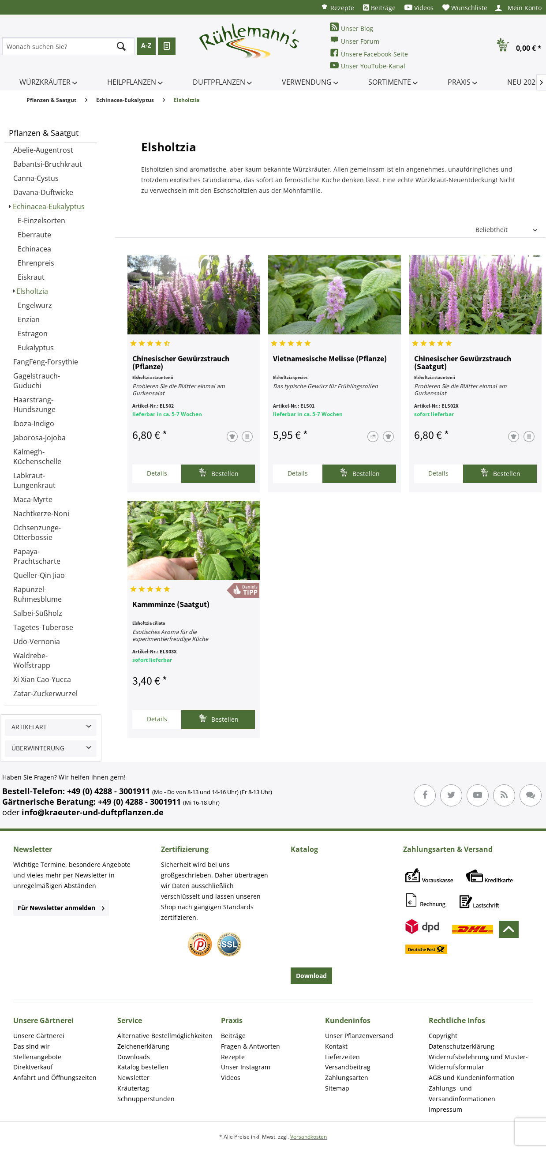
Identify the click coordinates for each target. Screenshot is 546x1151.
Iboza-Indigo (33, 423)
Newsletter (133, 1077)
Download (311, 975)
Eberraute (34, 235)
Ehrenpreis (36, 263)
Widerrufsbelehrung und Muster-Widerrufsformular (478, 1062)
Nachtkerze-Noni (41, 513)
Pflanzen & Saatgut (44, 132)
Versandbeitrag (347, 1067)
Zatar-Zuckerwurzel (45, 693)
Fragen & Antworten (250, 1046)
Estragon (33, 333)
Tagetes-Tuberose (43, 627)
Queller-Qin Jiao (39, 575)
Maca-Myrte (32, 499)
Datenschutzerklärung (461, 1046)
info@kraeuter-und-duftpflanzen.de (93, 812)
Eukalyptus (36, 347)
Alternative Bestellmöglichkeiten (165, 1035)
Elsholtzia (32, 291)
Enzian (29, 319)
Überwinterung (37, 748)
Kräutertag (133, 1088)
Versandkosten (308, 1136)
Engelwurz (35, 305)
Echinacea (34, 249)
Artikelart (29, 727)
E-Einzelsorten (41, 220)
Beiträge (379, 8)
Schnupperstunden (146, 1099)
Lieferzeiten (342, 1057)
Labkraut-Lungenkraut (34, 480)
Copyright (443, 1035)
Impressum (445, 1109)
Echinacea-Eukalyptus (49, 206)
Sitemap (337, 1088)
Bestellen (218, 473)
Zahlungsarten (346, 1077)
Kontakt (336, 1046)
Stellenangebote (37, 1057)
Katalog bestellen (142, 1067)
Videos (419, 8)
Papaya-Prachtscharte (36, 556)
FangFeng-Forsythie (45, 362)
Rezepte (337, 7)
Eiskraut (31, 277)
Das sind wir (31, 1046)
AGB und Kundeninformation (472, 1077)
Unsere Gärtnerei (38, 1035)
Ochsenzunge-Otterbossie (37, 532)
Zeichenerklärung (143, 1046)
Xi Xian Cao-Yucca (42, 679)
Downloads (133, 1057)
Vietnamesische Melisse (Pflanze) (330, 359)
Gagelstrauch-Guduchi (36, 380)
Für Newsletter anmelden (61, 908)
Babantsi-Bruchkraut (47, 164)
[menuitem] (337, 7)
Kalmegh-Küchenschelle (37, 456)
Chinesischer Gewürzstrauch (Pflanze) (180, 363)
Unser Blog (351, 27)
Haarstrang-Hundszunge (34, 404)
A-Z (146, 45)
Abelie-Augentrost (43, 150)
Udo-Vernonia (36, 641)
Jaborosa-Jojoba (39, 437)
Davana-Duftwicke (43, 192)
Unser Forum (354, 40)
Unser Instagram (245, 1067)
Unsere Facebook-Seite (369, 53)
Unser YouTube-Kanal (367, 65)
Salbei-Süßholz (37, 613)
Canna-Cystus (36, 178)
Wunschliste (464, 8)
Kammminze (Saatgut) (170, 604)
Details (157, 473)
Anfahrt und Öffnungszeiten (55, 1077)
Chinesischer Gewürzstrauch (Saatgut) (462, 363)
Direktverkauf (33, 1067)
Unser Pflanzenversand (359, 1035)
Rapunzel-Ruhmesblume (37, 594)
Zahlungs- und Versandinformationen (462, 1093)
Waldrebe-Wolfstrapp (31, 660)
